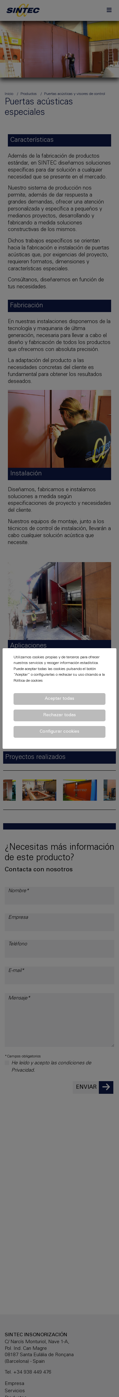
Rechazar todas (59, 715)
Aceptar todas (59, 699)
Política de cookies (28, 681)
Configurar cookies (59, 732)
